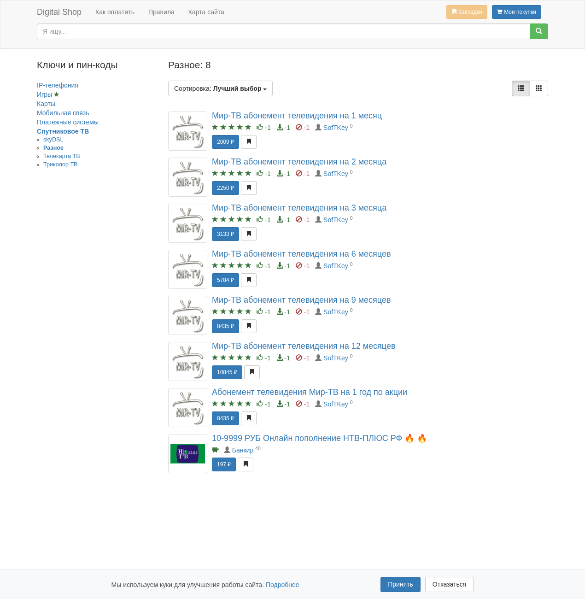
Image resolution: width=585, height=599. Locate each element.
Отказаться (450, 584)
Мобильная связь (63, 113)
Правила (161, 12)
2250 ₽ (225, 188)
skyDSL (53, 139)
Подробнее (282, 584)
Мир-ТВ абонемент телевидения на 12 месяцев (304, 346)
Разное (53, 148)
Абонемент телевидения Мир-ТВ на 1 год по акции (309, 392)
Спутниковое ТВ (63, 131)
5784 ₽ (225, 280)
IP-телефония (57, 85)
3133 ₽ (225, 234)
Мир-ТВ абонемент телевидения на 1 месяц (297, 115)
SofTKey (335, 127)
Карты (46, 103)
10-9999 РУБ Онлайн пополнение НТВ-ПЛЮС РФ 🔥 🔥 (319, 438)
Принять (400, 584)
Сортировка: (220, 88)
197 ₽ (224, 464)
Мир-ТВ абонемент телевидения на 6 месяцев (301, 253)
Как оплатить (115, 12)
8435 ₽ (225, 326)
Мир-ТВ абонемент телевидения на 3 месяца (299, 207)
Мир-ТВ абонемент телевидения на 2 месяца (299, 161)
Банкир (242, 450)
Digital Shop (59, 12)
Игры (45, 94)
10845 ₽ (227, 372)
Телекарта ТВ (61, 156)
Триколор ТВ (60, 164)
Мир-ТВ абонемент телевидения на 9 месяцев (301, 300)
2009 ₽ (225, 142)
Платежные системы (68, 122)
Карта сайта (206, 12)
